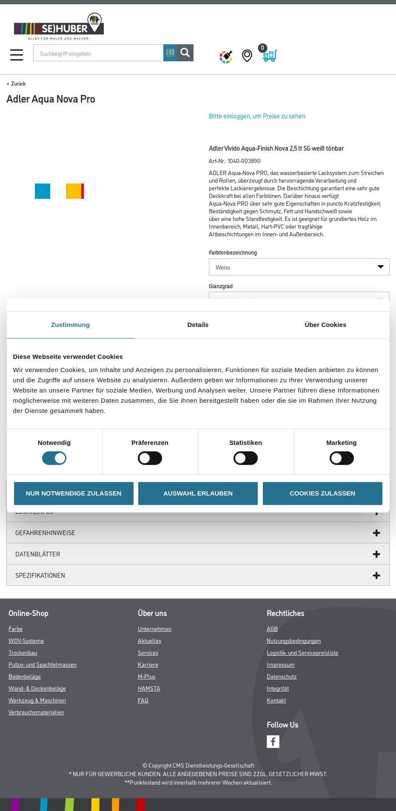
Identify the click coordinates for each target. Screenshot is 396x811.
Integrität (278, 688)
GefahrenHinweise (45, 532)
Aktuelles (149, 640)
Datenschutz (282, 676)
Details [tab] (198, 324)
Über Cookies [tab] (326, 324)
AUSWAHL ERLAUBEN (198, 493)
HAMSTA (149, 688)
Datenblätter (37, 553)
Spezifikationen (40, 574)
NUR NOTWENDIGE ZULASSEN (74, 493)
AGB (272, 628)
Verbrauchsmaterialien (36, 712)
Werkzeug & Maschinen (37, 700)
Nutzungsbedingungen (294, 640)
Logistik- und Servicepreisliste (302, 652)
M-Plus (146, 676)
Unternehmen (154, 628)
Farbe (16, 628)
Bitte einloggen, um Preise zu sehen (257, 115)
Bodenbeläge (25, 676)
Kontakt (276, 700)
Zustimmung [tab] (70, 324)
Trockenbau (23, 652)
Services (148, 652)
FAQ (143, 700)
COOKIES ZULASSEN (322, 493)
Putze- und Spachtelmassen (43, 664)
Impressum (281, 664)
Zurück (18, 83)
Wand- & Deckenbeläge (37, 688)
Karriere (148, 664)
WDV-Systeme (26, 640)
